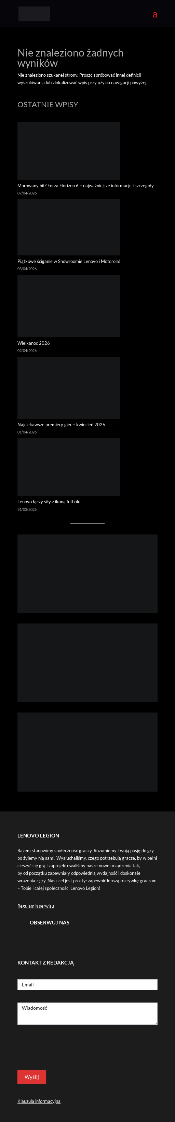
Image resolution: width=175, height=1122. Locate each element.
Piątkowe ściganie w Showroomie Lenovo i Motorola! (68, 261)
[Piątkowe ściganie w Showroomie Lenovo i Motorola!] (68, 228)
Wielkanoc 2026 (33, 343)
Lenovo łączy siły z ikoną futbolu (48, 501)
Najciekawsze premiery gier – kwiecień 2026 (61, 424)
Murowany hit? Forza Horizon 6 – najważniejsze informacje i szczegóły (85, 185)
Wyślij (32, 1077)
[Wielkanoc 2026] (68, 307)
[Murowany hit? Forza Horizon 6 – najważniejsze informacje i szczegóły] (68, 152)
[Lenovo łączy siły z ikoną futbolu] (68, 468)
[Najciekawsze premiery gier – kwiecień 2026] (68, 389)
